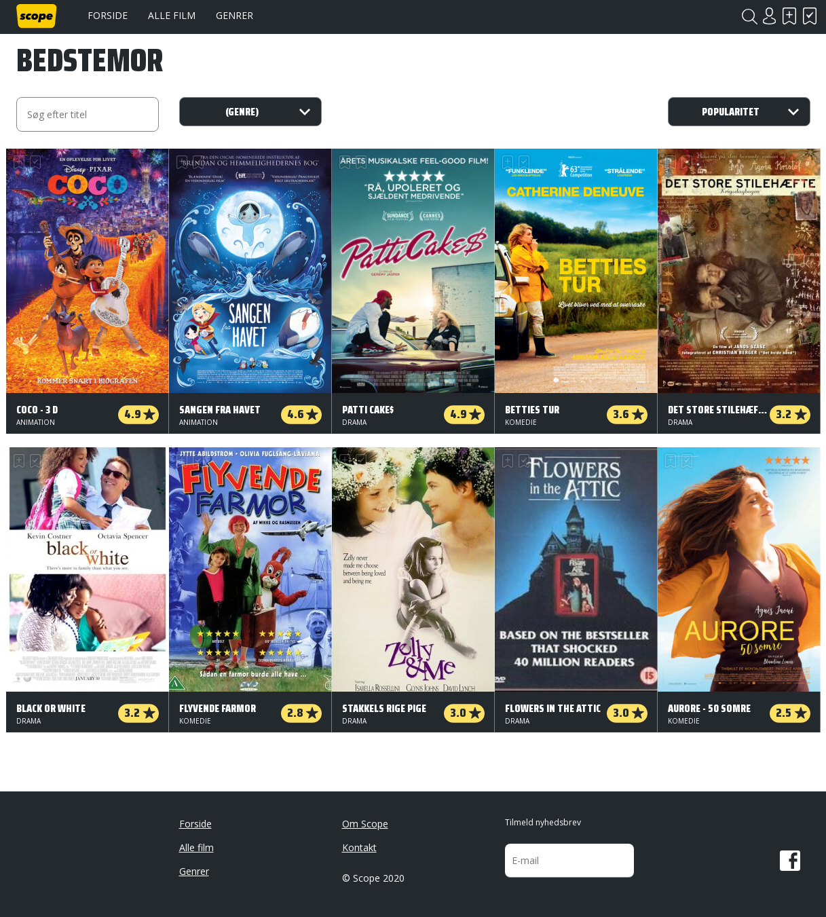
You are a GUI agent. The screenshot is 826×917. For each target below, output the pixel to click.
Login (769, 16)
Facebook (790, 860)
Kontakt (359, 847)
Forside (108, 15)
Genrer (234, 15)
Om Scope (365, 823)
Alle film (171, 15)
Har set (810, 16)
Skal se (790, 16)
